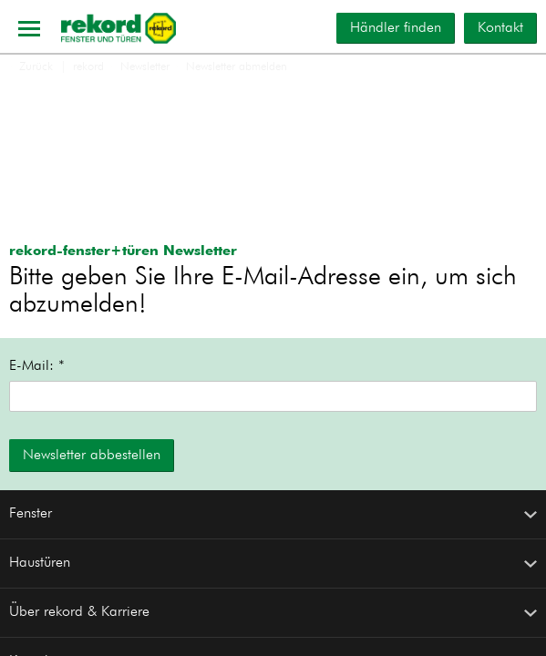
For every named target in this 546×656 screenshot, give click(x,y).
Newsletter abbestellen (91, 455)
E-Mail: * (37, 366)
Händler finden (395, 28)
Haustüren (273, 563)
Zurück (31, 67)
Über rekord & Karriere (273, 612)
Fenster (273, 514)
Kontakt (500, 28)
